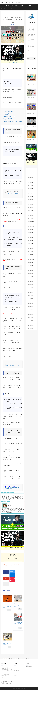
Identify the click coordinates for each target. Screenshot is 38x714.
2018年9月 (30, 306)
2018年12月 (30, 298)
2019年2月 (30, 292)
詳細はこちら (14, 62)
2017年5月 (30, 325)
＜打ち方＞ (6, 114)
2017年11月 (30, 322)
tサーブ (4, 565)
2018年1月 (30, 317)
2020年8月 (30, 265)
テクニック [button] (7, 5)
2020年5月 (30, 273)
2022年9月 (30, 196)
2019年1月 (30, 295)
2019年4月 (30, 287)
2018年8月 (30, 309)
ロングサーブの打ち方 (6, 113)
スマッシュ (20, 608)
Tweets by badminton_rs (29, 666)
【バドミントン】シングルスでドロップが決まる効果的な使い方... (7, 643)
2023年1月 (30, 185)
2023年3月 (30, 180)
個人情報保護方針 (17, 670)
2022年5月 (30, 207)
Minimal (17, 688)
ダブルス (22, 5)
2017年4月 (30, 328)
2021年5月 (30, 240)
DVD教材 (22, 8)
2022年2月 (30, 215)
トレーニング (20, 628)
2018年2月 (30, 314)
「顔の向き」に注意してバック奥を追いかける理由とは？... (18, 605)
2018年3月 (30, 311)
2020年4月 (30, 276)
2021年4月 (30, 243)
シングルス (29, 5)
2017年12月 (30, 320)
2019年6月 (30, 281)
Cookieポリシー (11, 8)
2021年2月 (30, 248)
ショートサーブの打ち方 (7, 118)
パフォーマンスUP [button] (15, 5)
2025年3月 (30, 177)
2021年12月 (30, 221)
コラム (17, 8)
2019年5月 (30, 284)
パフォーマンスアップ (13, 564)
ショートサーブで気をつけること (8, 116)
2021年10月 (30, 226)
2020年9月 (30, 262)
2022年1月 (30, 218)
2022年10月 (30, 193)
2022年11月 (30, 191)
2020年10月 (30, 259)
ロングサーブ (19, 564)
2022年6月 (30, 204)
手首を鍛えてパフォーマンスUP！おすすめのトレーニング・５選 (31, 99)
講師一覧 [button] (3, 8)
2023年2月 (30, 182)
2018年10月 (30, 303)
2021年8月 (30, 232)
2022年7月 (30, 202)
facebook (5, 572)
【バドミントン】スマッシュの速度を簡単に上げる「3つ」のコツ (31, 113)
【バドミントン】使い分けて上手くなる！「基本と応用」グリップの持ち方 (31, 84)
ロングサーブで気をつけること (8, 111)
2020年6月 (30, 270)
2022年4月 (30, 210)
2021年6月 (30, 237)
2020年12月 (30, 254)
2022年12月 (30, 188)
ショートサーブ (9, 565)
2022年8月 (30, 199)
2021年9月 (30, 229)
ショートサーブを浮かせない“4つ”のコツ (12, 365)
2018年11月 (30, 300)
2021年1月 (30, 251)
